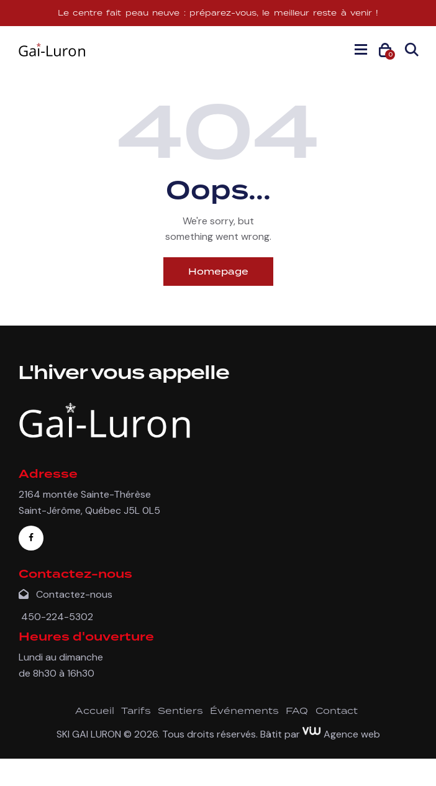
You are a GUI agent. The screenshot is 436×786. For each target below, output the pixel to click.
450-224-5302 (56, 616)
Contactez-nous (65, 594)
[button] (361, 49)
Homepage (218, 271)
